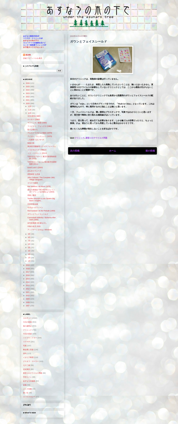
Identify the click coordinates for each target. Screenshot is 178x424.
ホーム (112, 150)
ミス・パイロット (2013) (37, 153)
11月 (30, 110)
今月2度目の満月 (34, 116)
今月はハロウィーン (35, 207)
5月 (29, 247)
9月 (29, 234)
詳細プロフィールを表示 (32, 58)
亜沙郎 (28, 55)
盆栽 (25, 385)
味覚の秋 (30, 143)
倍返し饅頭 (31, 195)
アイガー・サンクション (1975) (39, 136)
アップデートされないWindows (39, 230)
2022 (28, 97)
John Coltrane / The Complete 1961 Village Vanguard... (41, 179)
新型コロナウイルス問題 (96, 138)
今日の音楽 (27, 334)
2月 (29, 258)
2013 (28, 285)
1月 (29, 261)
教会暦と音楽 (28, 350)
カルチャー (27, 318)
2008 (28, 302)
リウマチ (26, 342)
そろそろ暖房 (32, 183)
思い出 (25, 393)
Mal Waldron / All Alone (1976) (39, 186)
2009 (28, 299)
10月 (30, 113)
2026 (28, 83)
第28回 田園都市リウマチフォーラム (41, 146)
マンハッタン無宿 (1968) (37, 123)
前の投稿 (150, 150)
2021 (28, 100)
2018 (28, 269)
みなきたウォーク (34, 171)
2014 (28, 282)
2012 (28, 289)
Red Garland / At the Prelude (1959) (41, 211)
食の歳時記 (27, 326)
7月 (29, 241)
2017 (28, 272)
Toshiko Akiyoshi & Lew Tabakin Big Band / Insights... (41, 200)
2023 (28, 93)
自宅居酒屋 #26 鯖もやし (37, 223)
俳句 (25, 353)
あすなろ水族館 (29, 381)
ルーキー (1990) (33, 119)
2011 (28, 292)
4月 (29, 251)
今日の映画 (27, 322)
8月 (29, 237)
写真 (25, 346)
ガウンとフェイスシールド (37, 214)
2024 (28, 90)
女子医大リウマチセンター (33, 47)
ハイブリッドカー (30, 338)
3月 (29, 254)
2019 (28, 265)
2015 (28, 279)
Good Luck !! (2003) (35, 167)
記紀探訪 (26, 369)
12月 (30, 106)
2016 (28, 275)
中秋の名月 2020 (33, 226)
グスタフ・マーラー (31, 361)
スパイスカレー (29, 397)
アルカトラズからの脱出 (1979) (39, 133)
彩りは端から (32, 130)
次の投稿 (74, 150)
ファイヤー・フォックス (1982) (39, 126)
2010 (28, 296)
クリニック (80, 138)
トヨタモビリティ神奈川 (36, 150)
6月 (29, 244)
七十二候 (26, 365)
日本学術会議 (32, 204)
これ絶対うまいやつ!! (35, 140)
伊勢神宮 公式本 (33, 174)
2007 (28, 306)
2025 (28, 87)
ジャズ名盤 (27, 389)
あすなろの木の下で (31, 41)
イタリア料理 (28, 357)
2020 (28, 103)
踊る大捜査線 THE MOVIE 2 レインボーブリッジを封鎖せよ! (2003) (41, 191)
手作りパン (27, 377)
